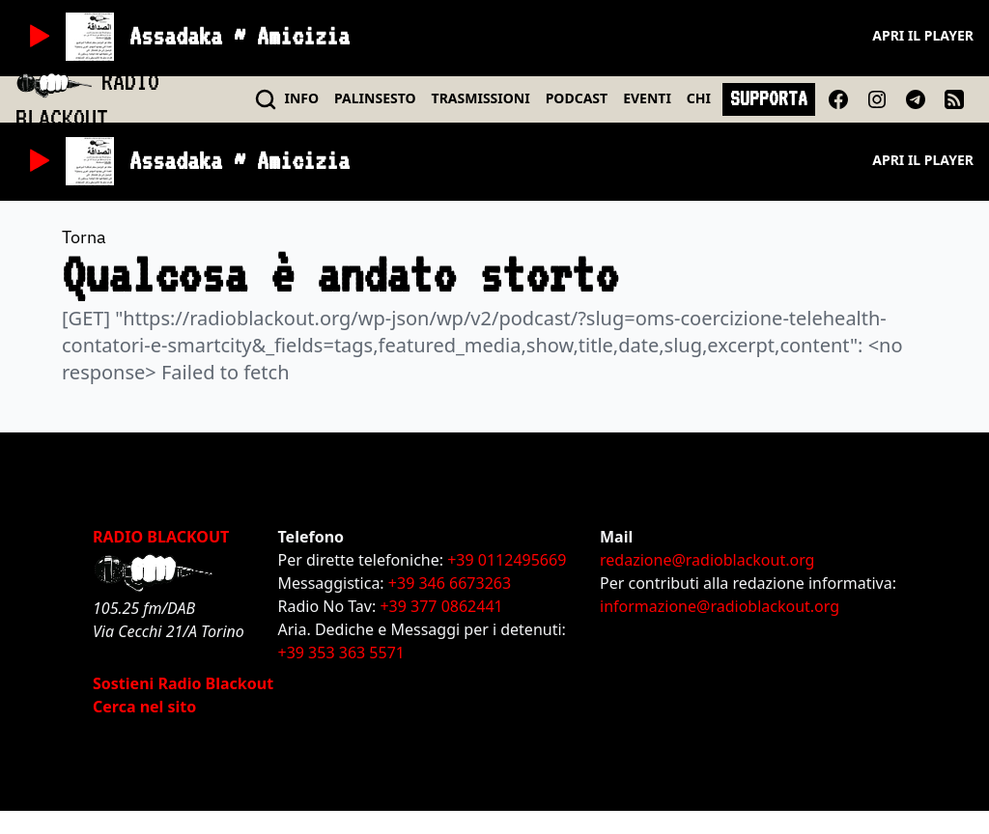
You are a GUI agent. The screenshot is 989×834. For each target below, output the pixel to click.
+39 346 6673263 (449, 583)
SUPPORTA (768, 98)
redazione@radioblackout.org (707, 559)
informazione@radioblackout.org (719, 606)
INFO (302, 98)
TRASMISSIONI (481, 98)
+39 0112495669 (506, 559)
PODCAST (577, 98)
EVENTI (647, 98)
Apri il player (923, 35)
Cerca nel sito (144, 706)
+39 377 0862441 (441, 606)
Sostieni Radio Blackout (183, 683)
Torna (84, 237)
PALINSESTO (374, 98)
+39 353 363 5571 (341, 652)
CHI (699, 98)
